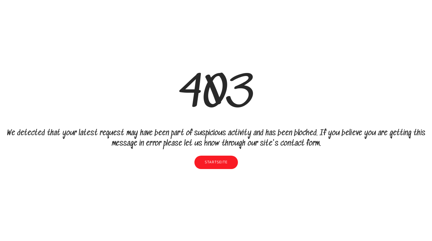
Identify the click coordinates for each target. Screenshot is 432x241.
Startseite (216, 162)
